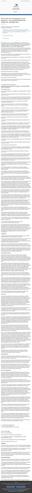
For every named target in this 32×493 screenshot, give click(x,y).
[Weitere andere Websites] (25, 1)
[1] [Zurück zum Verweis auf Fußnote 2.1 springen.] (1, 424)
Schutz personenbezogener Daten (23, 491)
